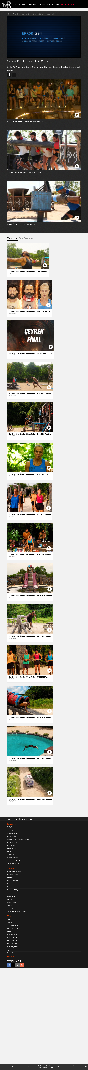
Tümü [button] (57, 4)
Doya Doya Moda (12, 880)
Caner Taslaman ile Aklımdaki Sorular (18, 839)
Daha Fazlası (10, 956)
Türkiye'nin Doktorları (13, 860)
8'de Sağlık (10, 830)
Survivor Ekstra (11, 854)
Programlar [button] (32, 4)
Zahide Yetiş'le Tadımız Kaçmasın (16, 911)
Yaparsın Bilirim (11, 905)
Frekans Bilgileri (12, 937)
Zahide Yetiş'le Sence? (13, 864)
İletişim (9, 931)
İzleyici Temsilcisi (12, 928)
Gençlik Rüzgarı (11, 848)
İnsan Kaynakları (12, 934)
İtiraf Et (9, 851)
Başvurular (50, 4)
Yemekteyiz (10, 908)
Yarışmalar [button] (16, 4)
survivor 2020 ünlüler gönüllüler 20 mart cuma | (38, 14)
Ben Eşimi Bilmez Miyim (14, 871)
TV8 (8, 919)
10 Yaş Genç (10, 827)
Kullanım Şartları (12, 947)
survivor (17, 14)
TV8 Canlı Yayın (67, 4)
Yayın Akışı (41, 4)
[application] (43, 36)
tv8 (11, 14)
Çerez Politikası (12, 943)
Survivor (9, 899)
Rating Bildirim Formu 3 (14, 953)
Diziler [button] (24, 4)
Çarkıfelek (10, 877)
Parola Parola (11, 896)
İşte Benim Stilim (12, 884)
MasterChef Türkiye (13, 890)
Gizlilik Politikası (12, 940)
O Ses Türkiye (11, 893)
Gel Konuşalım (11, 845)
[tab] (12, 239)
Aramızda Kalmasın (12, 833)
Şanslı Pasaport (11, 902)
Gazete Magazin (12, 842)
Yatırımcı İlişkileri (12, 925)
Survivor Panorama (13, 857)
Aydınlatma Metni (12, 950)
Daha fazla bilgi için (48, 1067)
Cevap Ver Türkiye (12, 874)
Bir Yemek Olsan (12, 836)
